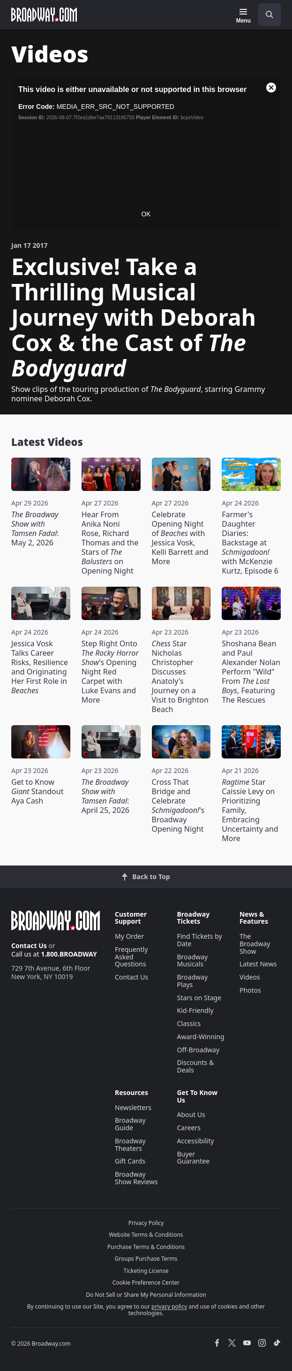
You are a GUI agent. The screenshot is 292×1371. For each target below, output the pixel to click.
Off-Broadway (198, 1049)
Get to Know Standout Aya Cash (37, 791)
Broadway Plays (192, 981)
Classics (189, 1023)
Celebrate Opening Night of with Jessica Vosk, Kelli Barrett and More (180, 538)
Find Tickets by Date (199, 940)
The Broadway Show (255, 944)
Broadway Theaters (130, 1144)
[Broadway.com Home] (44, 15)
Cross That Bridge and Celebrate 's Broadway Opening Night (178, 805)
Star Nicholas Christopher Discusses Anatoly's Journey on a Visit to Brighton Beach (180, 676)
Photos (250, 990)
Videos (250, 977)
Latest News (258, 963)
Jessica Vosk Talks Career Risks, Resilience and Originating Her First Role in (39, 667)
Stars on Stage (199, 997)
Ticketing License (146, 1271)
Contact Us (29, 945)
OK (145, 214)
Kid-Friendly (195, 1010)
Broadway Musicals (192, 960)
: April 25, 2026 (105, 796)
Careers (188, 1127)
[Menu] (243, 16)
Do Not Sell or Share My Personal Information (146, 1295)
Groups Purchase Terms (146, 1259)
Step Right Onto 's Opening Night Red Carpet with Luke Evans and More (110, 671)
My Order (129, 936)
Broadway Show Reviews (136, 1178)
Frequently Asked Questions (131, 957)
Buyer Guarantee (193, 1157)
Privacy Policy (146, 1223)
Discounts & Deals (195, 1066)
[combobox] (266, 14)
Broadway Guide (130, 1124)
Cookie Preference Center (146, 1283)
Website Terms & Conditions (146, 1235)
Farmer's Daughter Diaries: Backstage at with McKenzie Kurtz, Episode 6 (250, 542)
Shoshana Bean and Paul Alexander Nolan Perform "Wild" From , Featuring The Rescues (251, 671)
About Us (191, 1114)
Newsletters (133, 1107)
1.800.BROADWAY (69, 954)
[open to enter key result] (269, 14)
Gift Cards (130, 1161)
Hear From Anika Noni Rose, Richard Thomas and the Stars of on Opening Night (110, 542)
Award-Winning (200, 1036)
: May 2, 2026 (35, 528)
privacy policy (169, 1306)
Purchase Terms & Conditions (146, 1247)
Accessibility (195, 1140)
